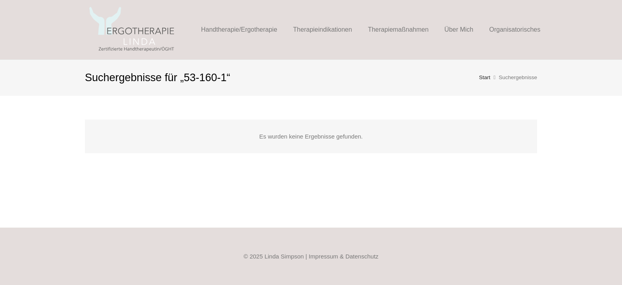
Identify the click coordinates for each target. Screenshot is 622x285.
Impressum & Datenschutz (343, 256)
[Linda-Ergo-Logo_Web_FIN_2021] (132, 29)
